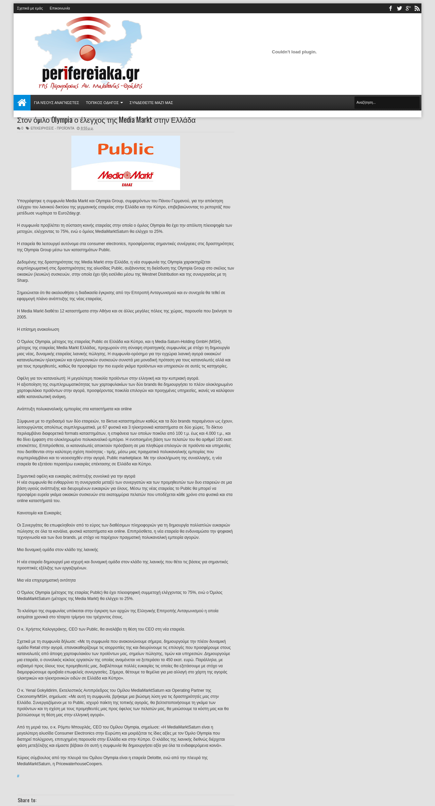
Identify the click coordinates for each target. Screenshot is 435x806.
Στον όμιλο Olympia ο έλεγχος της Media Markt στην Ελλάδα (106, 119)
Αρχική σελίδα (22, 102)
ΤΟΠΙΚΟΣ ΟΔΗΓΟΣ (102, 103)
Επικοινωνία (60, 8)
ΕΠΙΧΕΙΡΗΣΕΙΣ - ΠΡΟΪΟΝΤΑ (52, 128)
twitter (399, 8)
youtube (408, 8)
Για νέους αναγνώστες (56, 103)
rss (417, 8)
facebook (390, 8)
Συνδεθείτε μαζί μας (151, 103)
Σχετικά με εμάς (30, 8)
